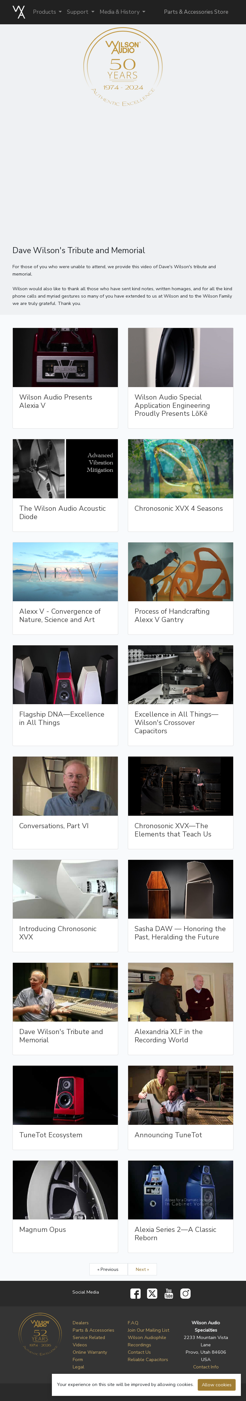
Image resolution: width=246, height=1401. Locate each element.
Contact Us (139, 1352)
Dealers (81, 1322)
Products (45, 12)
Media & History (120, 12)
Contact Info (206, 1367)
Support (78, 12)
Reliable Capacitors (148, 1359)
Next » (142, 1269)
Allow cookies (217, 1385)
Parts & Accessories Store (196, 12)
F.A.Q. (133, 1322)
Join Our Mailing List (148, 1330)
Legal (78, 1367)
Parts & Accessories (93, 1330)
